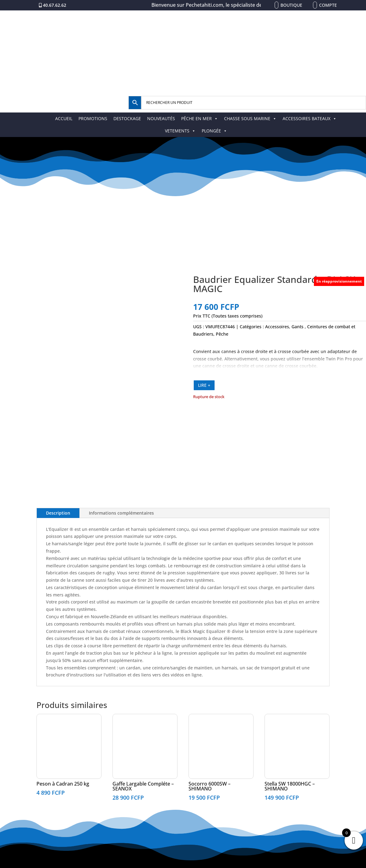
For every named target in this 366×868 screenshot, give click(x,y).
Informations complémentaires (121, 513)
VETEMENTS (180, 131)
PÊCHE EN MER (199, 118)
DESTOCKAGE (127, 118)
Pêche (222, 334)
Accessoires (277, 326)
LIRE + (204, 385)
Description (58, 513)
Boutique (291, 5)
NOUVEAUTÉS (161, 118)
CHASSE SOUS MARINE (250, 118)
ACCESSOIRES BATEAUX (310, 118)
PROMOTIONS (92, 118)
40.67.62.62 (54, 5)
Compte (328, 5)
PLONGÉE (214, 131)
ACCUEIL (63, 118)
